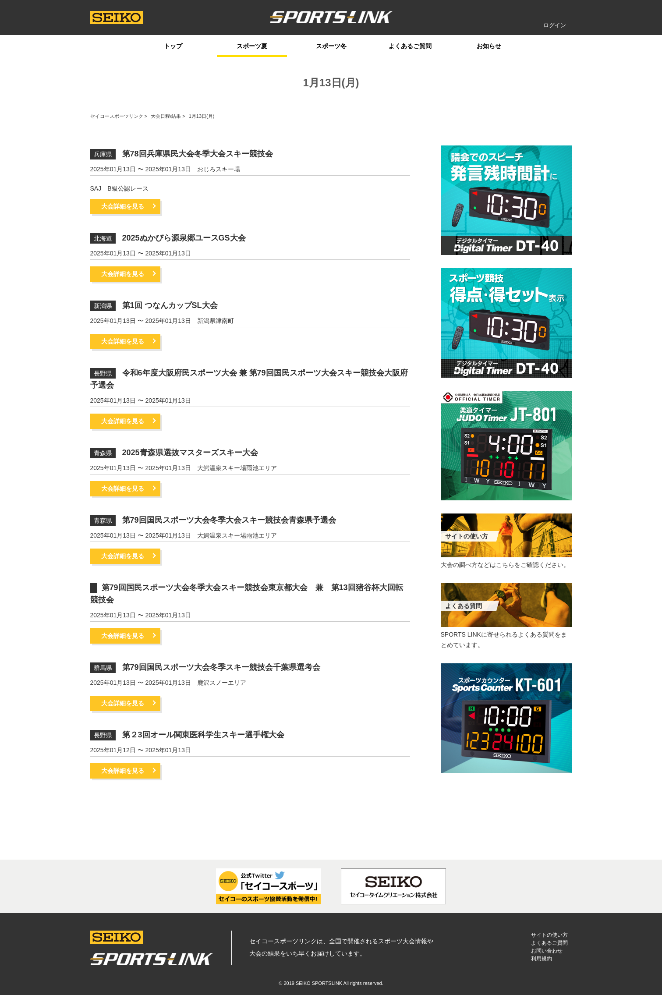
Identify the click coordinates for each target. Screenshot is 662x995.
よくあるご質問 (410, 46)
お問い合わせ (547, 951)
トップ (173, 46)
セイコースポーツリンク (116, 116)
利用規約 (541, 959)
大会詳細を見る (122, 206)
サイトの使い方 (549, 935)
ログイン (554, 25)
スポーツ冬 (331, 46)
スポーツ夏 (252, 46)
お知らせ (489, 46)
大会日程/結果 (166, 116)
